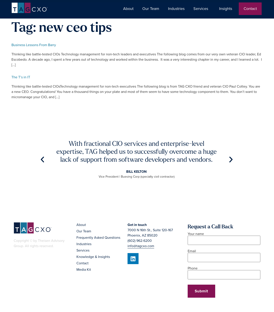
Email (224, 254)
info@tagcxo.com (141, 246)
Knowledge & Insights (93, 257)
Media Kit (83, 269)
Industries (176, 8)
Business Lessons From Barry (33, 45)
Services (201, 8)
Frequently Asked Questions (98, 237)
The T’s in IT (20, 77)
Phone (224, 272)
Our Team (150, 8)
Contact (250, 8)
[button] (42, 159)
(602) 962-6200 (140, 241)
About (128, 8)
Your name (224, 237)
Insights (226, 8)
